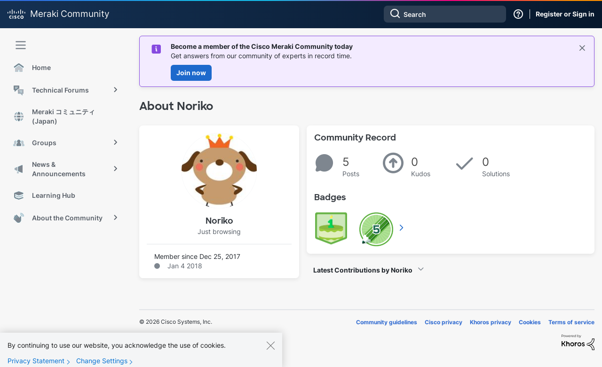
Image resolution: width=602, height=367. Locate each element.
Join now (191, 73)
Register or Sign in (565, 14)
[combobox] (445, 14)
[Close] (270, 352)
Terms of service (571, 322)
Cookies (530, 322)
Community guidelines (386, 322)
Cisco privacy (443, 322)
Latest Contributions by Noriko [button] (362, 270)
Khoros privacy (490, 322)
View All (402, 227)
